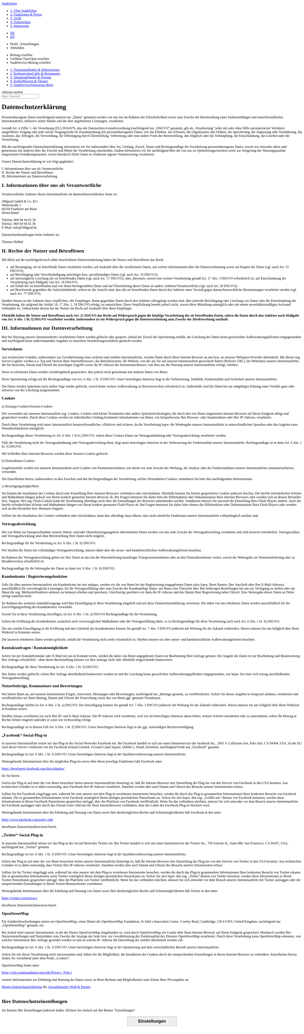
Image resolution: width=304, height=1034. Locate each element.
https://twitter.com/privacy (19, 898)
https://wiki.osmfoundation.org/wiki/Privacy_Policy (37, 972)
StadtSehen (9, 3)
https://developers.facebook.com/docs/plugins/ (33, 768)
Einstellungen (152, 1021)
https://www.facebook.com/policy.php (27, 819)
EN (12, 37)
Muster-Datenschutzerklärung (22, 987)
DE (12, 33)
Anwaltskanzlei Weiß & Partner (69, 987)
